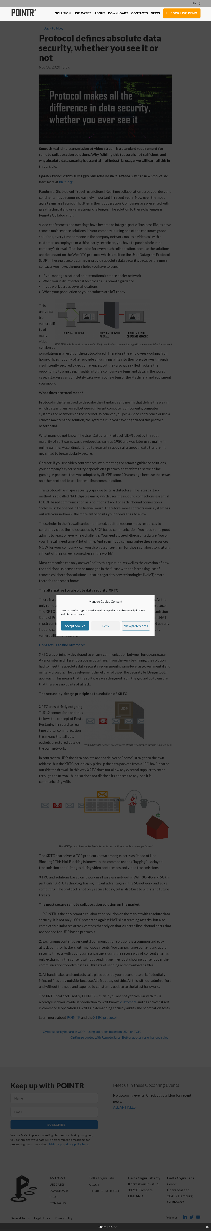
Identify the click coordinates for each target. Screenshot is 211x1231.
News (155, 13)
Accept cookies (75, 626)
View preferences (136, 626)
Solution (62, 13)
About (99, 13)
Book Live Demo (183, 13)
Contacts (139, 13)
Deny (105, 626)
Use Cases (82, 13)
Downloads (118, 13)
